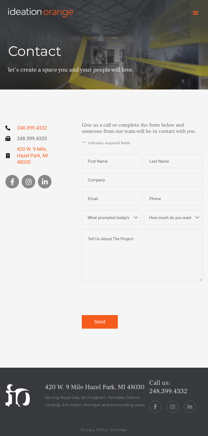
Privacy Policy (94, 429)
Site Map (118, 429)
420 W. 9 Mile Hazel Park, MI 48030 (94, 387)
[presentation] (123, 298)
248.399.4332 (168, 391)
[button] (195, 12)
